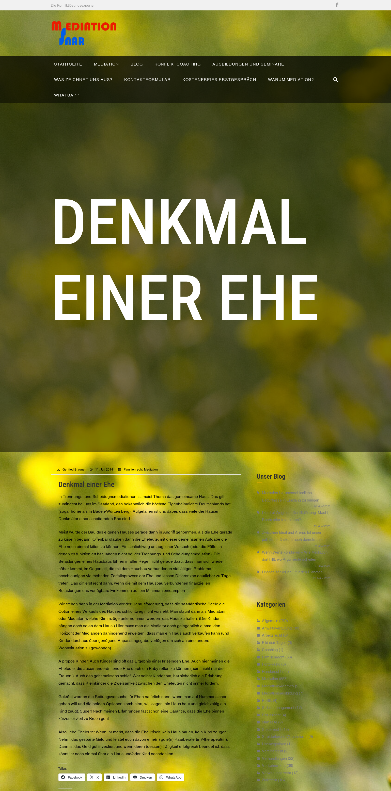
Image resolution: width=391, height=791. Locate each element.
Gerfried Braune (73, 478)
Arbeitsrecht (272, 644)
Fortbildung (271, 673)
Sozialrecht (271, 724)
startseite (269, 731)
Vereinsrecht (272, 760)
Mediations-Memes (278, 695)
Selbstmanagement (278, 717)
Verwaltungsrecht (276, 782)
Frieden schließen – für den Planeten (292, 581)
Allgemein (270, 630)
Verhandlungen (274, 767)
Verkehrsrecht (274, 774)
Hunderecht (271, 680)
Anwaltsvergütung (277, 637)
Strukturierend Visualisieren (284, 746)
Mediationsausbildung (280, 702)
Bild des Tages (274, 651)
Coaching (270, 659)
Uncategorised (274, 753)
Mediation (151, 478)
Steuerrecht (271, 738)
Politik (267, 709)
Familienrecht (133, 478)
